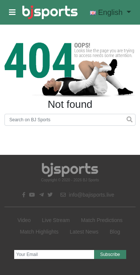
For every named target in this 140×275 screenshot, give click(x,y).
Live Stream (56, 220)
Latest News (84, 232)
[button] (12, 12)
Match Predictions (101, 220)
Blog (115, 232)
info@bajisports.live (87, 195)
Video (24, 220)
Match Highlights (39, 232)
